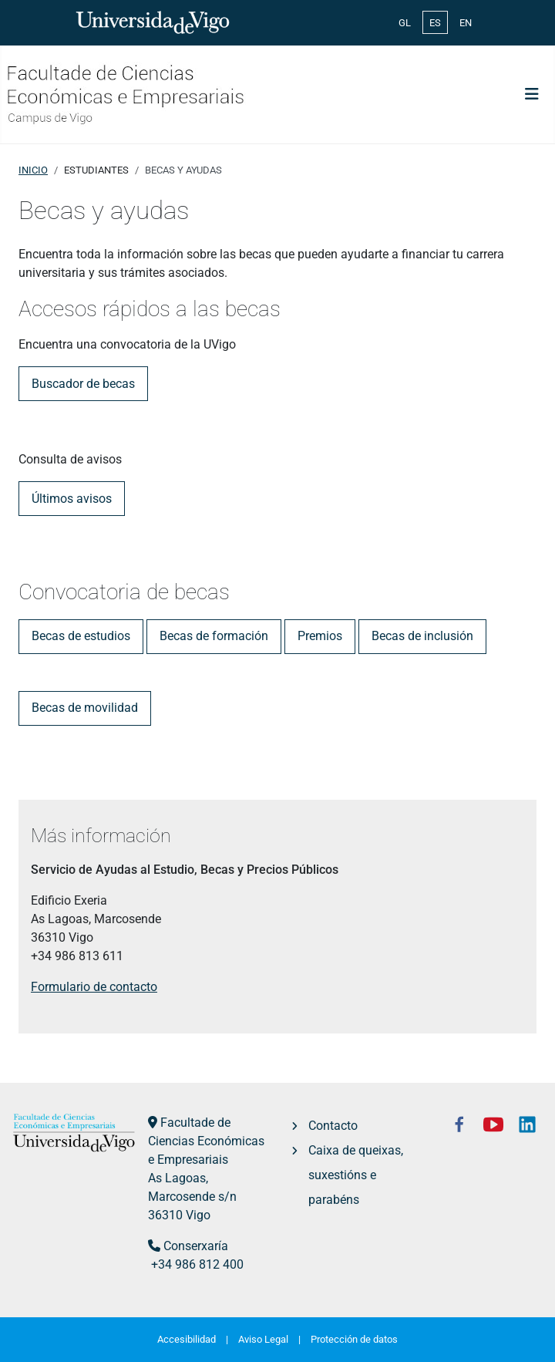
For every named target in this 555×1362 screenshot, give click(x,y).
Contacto (333, 1125)
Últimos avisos (72, 498)
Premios (320, 636)
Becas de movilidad (85, 707)
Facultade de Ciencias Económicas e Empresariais (206, 1141)
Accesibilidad (186, 1339)
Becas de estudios (81, 636)
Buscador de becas (83, 383)
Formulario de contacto (94, 986)
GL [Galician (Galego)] (405, 23)
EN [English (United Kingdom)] (465, 23)
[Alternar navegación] (532, 94)
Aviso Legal (263, 1339)
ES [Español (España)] (435, 23)
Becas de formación (214, 636)
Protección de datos (354, 1339)
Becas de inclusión (422, 636)
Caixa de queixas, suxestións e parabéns (355, 1175)
